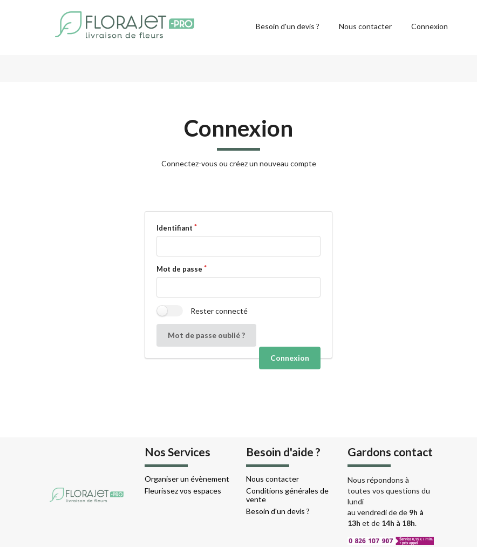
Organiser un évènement (187, 478)
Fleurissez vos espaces (183, 490)
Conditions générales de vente (287, 495)
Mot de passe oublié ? (206, 335)
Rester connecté (219, 310)
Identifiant (174, 228)
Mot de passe (179, 269)
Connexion (429, 26)
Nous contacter (365, 26)
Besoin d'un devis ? (287, 26)
